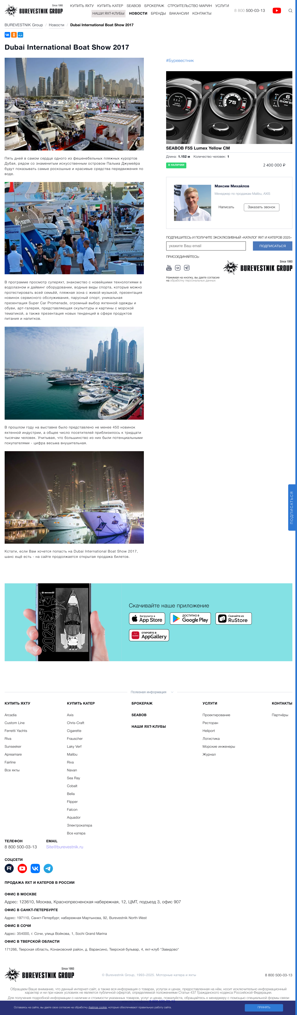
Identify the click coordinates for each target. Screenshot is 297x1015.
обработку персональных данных (193, 281)
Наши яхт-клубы (109, 13)
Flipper (72, 802)
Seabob (134, 6)
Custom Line (15, 723)
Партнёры (280, 715)
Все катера (76, 833)
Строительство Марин (190, 6)
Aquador (74, 817)
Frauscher (75, 739)
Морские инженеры (219, 746)
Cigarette (74, 731)
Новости (138, 13)
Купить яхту (82, 6)
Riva (8, 739)
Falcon (72, 809)
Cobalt (72, 786)
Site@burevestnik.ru (64, 847)
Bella (71, 794)
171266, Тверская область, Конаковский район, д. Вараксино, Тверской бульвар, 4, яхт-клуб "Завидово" (92, 949)
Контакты (201, 13)
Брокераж (154, 6)
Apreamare (13, 754)
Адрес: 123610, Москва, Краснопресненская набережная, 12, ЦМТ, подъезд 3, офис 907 (93, 902)
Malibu (72, 754)
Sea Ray (73, 778)
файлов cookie (97, 1007)
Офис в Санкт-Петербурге (31, 910)
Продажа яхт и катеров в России (40, 882)
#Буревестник (180, 61)
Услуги (222, 6)
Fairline (10, 762)
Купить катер (110, 6)
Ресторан (210, 723)
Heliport (209, 731)
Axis (70, 715)
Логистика (211, 739)
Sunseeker (13, 746)
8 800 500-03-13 (21, 847)
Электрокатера (79, 825)
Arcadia (10, 715)
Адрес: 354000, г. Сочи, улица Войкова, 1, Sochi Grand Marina (56, 933)
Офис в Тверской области (32, 941)
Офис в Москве (21, 894)
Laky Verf (74, 746)
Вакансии (179, 13)
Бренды (158, 13)
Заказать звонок (261, 207)
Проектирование (216, 715)
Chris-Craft (75, 723)
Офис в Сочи (18, 926)
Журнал (209, 754)
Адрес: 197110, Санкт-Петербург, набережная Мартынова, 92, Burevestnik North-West (76, 918)
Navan (72, 770)
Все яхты (12, 770)
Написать (226, 207)
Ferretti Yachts (16, 731)
